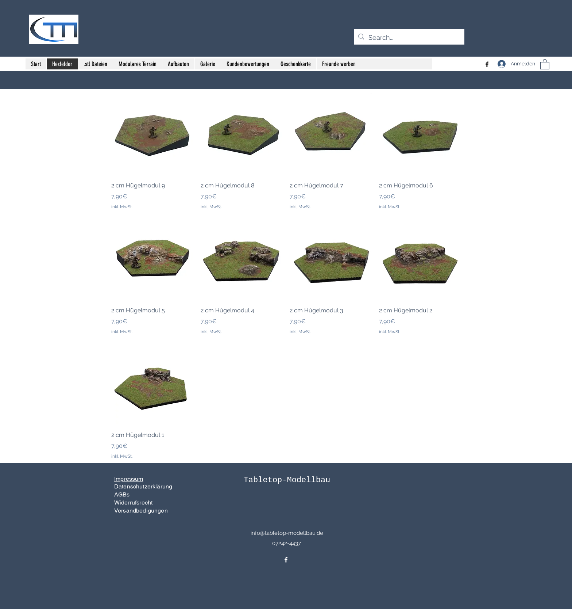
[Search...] (408, 37)
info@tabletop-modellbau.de (287, 533)
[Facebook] (487, 64)
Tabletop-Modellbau (287, 480)
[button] (544, 63)
